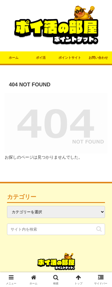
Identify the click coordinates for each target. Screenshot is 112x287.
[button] (99, 229)
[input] (56, 229)
